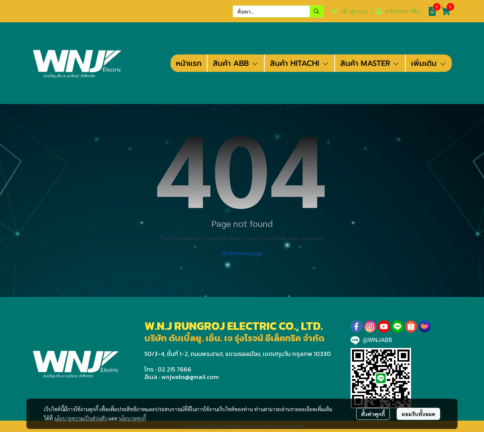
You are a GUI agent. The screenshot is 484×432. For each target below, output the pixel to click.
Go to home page (242, 252)
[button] (278, 11)
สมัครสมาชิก (398, 11)
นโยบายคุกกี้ (132, 418)
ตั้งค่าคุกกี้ (373, 413)
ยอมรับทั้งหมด (418, 413)
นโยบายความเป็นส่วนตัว (80, 418)
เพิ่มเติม (429, 63)
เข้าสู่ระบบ (350, 11)
